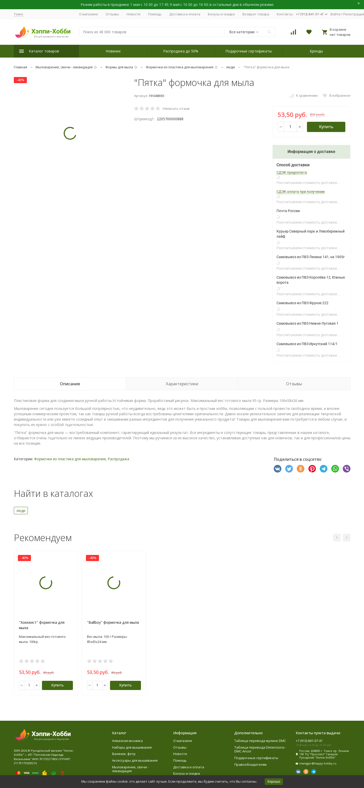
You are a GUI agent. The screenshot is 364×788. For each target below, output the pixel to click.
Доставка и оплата (184, 14)
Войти (335, 14)
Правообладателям (250, 764)
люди (230, 67)
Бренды (316, 51)
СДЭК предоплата (292, 172)
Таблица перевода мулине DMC (260, 740)
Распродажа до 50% (180, 51)
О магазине (88, 14)
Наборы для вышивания (132, 747)
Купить (326, 126)
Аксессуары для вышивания (135, 760)
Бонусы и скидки (221, 14)
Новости (133, 14)
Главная (20, 67)
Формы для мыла (119, 67)
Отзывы (112, 14)
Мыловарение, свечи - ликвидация (64, 67)
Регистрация (353, 14)
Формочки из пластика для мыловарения (179, 67)
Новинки (113, 51)
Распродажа (118, 458)
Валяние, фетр (124, 753)
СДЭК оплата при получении (301, 192)
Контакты (285, 14)
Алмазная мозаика (127, 740)
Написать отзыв (176, 108)
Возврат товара (255, 14)
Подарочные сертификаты (248, 51)
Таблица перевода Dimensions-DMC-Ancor (259, 749)
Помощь (155, 14)
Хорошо (273, 781)
